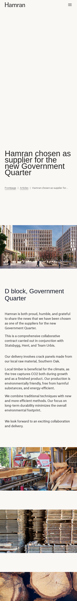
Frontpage (10, 187)
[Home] (18, 4)
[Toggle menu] (70, 4)
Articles (24, 187)
